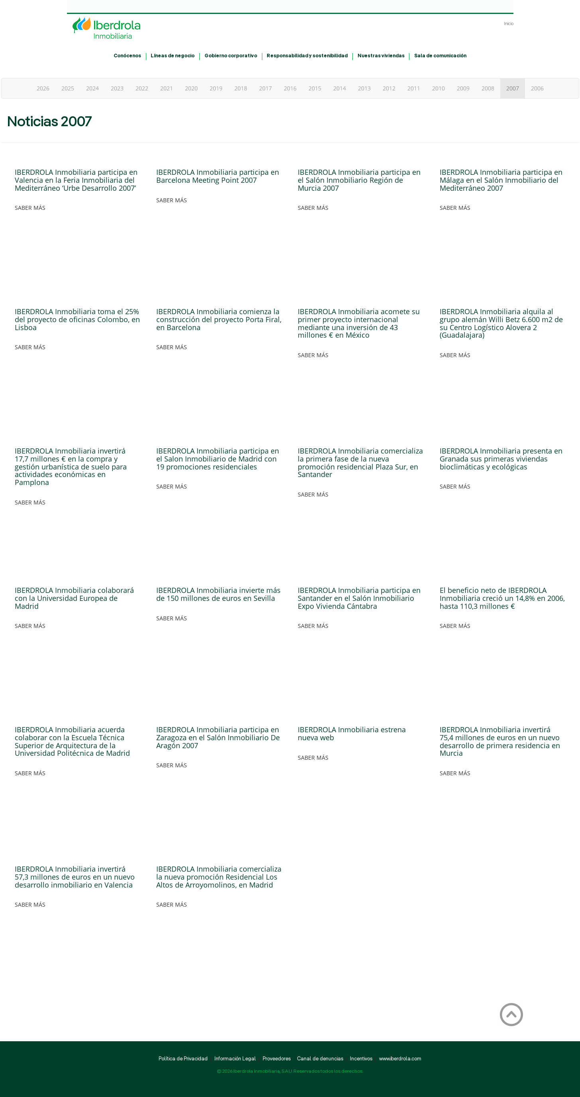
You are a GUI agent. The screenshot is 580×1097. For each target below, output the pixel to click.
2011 (413, 88)
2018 (240, 88)
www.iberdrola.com (400, 1059)
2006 (537, 88)
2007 (512, 88)
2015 (315, 88)
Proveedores (277, 1059)
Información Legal (235, 1059)
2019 (216, 88)
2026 (43, 88)
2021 (166, 88)
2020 (191, 88)
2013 (364, 88)
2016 (290, 88)
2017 (265, 88)
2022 (142, 88)
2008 (488, 88)
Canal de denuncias (320, 1059)
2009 (463, 88)
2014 (339, 88)
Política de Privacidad (183, 1059)
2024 (92, 88)
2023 (117, 88)
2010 (438, 88)
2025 (67, 88)
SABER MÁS (30, 207)
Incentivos (361, 1059)
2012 (389, 88)
